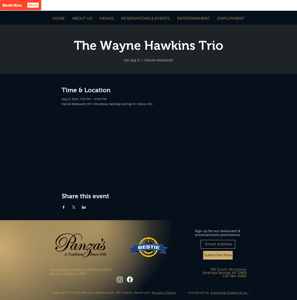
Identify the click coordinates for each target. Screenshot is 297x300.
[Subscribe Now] (218, 255)
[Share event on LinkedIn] (84, 207)
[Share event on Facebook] (64, 207)
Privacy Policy (164, 292)
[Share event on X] (74, 207)
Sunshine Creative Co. (230, 292)
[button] (20, 5)
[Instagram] (120, 279)
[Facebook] (130, 279)
